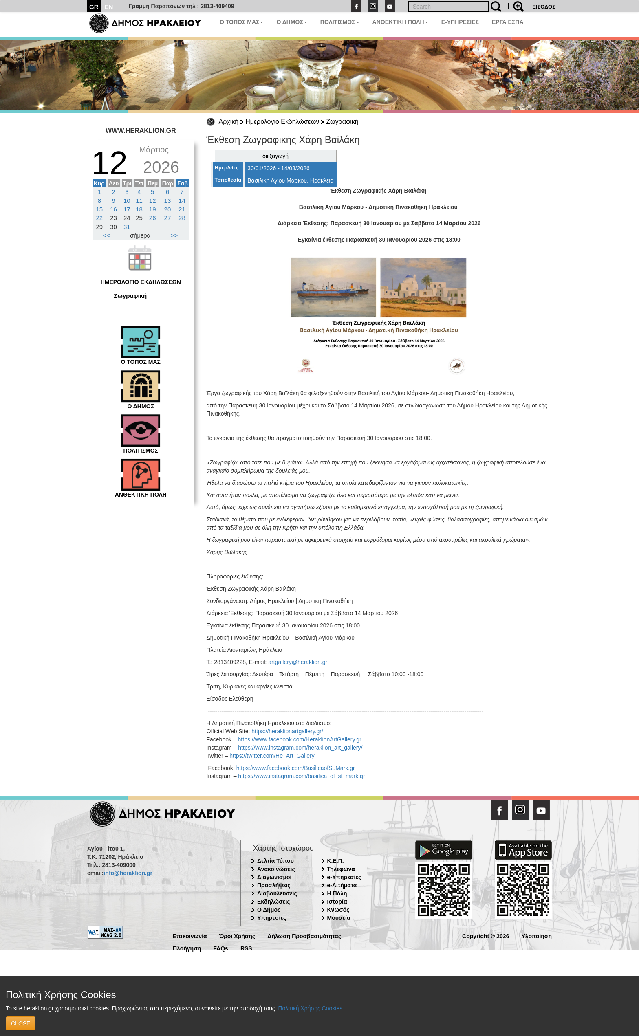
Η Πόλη (337, 893)
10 (126, 200)
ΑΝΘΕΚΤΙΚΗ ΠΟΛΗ (400, 22)
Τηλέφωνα (341, 869)
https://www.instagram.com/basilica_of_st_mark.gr (301, 776)
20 (167, 209)
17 (126, 209)
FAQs (220, 947)
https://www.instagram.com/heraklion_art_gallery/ (300, 747)
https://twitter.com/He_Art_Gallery (272, 755)
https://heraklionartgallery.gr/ (287, 731)
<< (106, 235)
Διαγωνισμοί (274, 877)
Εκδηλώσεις (273, 901)
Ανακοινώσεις (276, 869)
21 (181, 209)
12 (152, 200)
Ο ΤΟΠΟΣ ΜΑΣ (241, 22)
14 (181, 200)
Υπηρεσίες (271, 918)
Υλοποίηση (536, 935)
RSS (246, 947)
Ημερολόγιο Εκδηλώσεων (282, 121)
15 (99, 209)
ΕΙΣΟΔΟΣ (543, 7)
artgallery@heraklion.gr (297, 662)
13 (167, 200)
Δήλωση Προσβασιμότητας (304, 935)
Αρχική (229, 121)
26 (152, 217)
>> (174, 235)
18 (139, 209)
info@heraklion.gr (128, 873)
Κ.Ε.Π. (335, 861)
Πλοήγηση (187, 947)
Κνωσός (338, 909)
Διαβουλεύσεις (277, 893)
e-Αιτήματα (342, 885)
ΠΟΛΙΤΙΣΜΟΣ (339, 22)
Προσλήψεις (274, 885)
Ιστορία (337, 901)
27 (167, 217)
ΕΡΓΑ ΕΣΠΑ (508, 22)
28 (181, 217)
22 (99, 217)
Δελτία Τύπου (275, 861)
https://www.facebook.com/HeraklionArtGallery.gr (299, 739)
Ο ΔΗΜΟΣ (291, 22)
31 (126, 226)
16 (113, 209)
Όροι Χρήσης (237, 935)
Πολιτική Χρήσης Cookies (310, 1008)
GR (94, 6)
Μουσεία (338, 918)
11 (139, 200)
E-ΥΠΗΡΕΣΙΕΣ (460, 22)
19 (152, 209)
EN (109, 6)
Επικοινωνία (190, 935)
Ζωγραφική (342, 121)
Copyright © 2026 (485, 935)
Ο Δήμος (268, 909)
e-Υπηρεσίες (344, 877)
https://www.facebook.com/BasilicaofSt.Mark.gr (295, 768)
